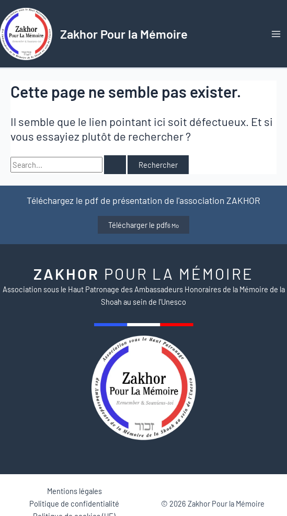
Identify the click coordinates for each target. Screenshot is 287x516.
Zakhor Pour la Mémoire (124, 33)
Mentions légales (74, 491)
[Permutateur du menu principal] (276, 34)
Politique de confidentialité (74, 503)
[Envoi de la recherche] (115, 165)
